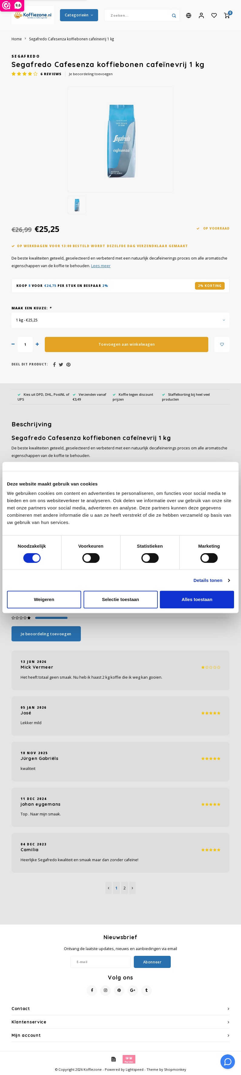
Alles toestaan (197, 599)
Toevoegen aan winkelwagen (126, 344)
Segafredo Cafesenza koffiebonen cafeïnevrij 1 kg (71, 38)
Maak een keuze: (31, 308)
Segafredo (26, 56)
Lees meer (101, 265)
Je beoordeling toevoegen (91, 74)
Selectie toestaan (120, 599)
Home (17, 38)
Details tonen (207, 580)
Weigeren (44, 599)
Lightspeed (135, 1069)
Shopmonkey (175, 1069)
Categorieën (79, 15)
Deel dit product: (30, 364)
